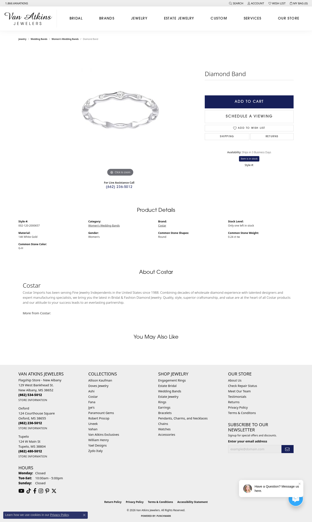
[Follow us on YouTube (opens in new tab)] (21, 491)
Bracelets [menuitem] (165, 413)
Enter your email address (247, 441)
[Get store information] (32, 400)
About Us (235, 380)
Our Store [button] (288, 18)
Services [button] (253, 18)
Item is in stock (249, 158)
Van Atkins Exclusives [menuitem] (103, 434)
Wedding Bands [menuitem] (169, 391)
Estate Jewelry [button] (179, 18)
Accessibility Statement (192, 502)
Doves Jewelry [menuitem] (98, 386)
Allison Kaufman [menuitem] (100, 380)
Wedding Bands (39, 39)
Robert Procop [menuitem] (98, 418)
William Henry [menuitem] (98, 440)
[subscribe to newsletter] (287, 449)
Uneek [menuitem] (93, 424)
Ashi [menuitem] (91, 391)
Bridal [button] (76, 18)
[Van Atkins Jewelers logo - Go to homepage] (29, 19)
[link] (16, 3)
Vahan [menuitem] (93, 429)
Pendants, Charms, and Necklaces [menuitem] (183, 418)
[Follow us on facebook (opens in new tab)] (34, 491)
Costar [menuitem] (93, 397)
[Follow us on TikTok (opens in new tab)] (28, 491)
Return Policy (113, 502)
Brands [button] (107, 18)
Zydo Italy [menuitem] (95, 451)
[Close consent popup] (84, 515)
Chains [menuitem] (163, 424)
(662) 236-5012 (119, 187)
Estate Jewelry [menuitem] (168, 397)
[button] (236, 3)
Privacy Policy (238, 407)
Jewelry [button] (139, 18)
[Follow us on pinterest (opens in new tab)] (47, 491)
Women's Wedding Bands (65, 39)
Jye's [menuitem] (91, 407)
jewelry (22, 39)
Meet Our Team (239, 391)
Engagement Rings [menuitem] (172, 380)
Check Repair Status (242, 386)
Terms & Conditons (242, 413)
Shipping (227, 136)
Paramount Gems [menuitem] (101, 413)
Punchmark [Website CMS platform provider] (164, 515)
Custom (219, 18)
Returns (272, 136)
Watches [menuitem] (164, 429)
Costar (162, 225)
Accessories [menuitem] (166, 434)
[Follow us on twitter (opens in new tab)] (54, 491)
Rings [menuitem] (162, 402)
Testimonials (237, 397)
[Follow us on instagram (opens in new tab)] (41, 491)
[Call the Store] (30, 395)
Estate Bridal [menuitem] (167, 386)
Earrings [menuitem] (164, 407)
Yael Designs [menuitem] (97, 445)
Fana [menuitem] (92, 402)
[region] (120, 112)
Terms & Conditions (160, 502)
